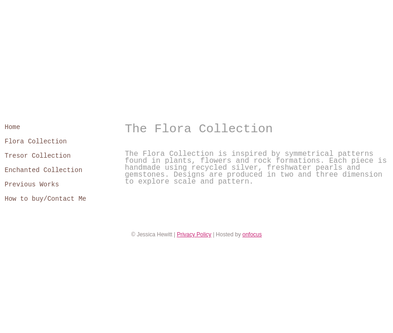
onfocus (252, 234)
